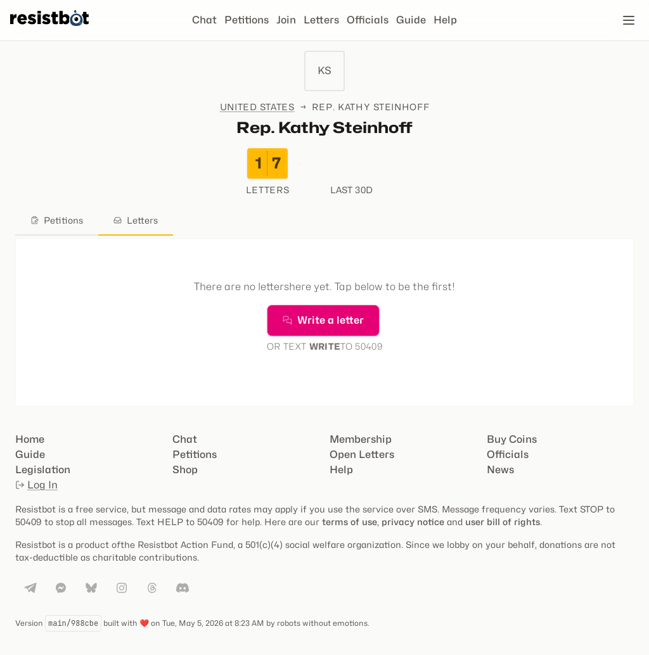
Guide (411, 20)
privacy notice (413, 521)
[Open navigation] (628, 20)
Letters (321, 20)
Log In (36, 485)
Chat (204, 20)
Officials (368, 20)
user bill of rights (502, 521)
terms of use (349, 521)
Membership (361, 439)
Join (286, 20)
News (500, 470)
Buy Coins (512, 439)
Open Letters (362, 454)
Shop (185, 470)
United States (257, 106)
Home (29, 439)
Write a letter (323, 320)
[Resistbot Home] (49, 30)
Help (445, 20)
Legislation (42, 470)
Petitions (246, 20)
